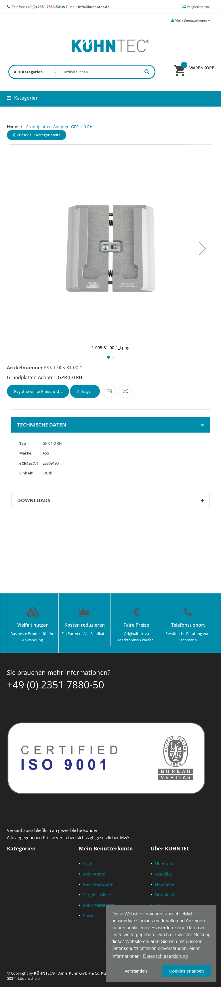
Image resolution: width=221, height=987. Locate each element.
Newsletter (165, 884)
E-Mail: (87, 6)
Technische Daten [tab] (112, 424)
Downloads (165, 894)
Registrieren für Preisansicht (38, 391)
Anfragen (85, 391)
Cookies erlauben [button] (186, 971)
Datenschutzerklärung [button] (165, 956)
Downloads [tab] (112, 500)
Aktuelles (164, 874)
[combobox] (82, 72)
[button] (202, 248)
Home (12, 126)
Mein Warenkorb (99, 905)
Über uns (164, 863)
